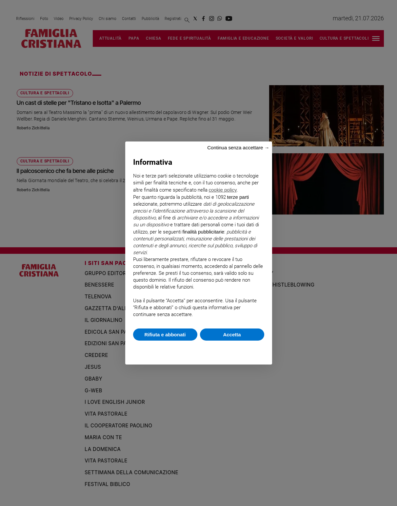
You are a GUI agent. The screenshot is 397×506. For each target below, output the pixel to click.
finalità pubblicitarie (204, 231)
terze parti (238, 197)
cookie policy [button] (223, 190)
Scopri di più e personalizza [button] (198, 349)
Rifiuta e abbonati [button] (165, 334)
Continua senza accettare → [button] (238, 147)
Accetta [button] (232, 334)
